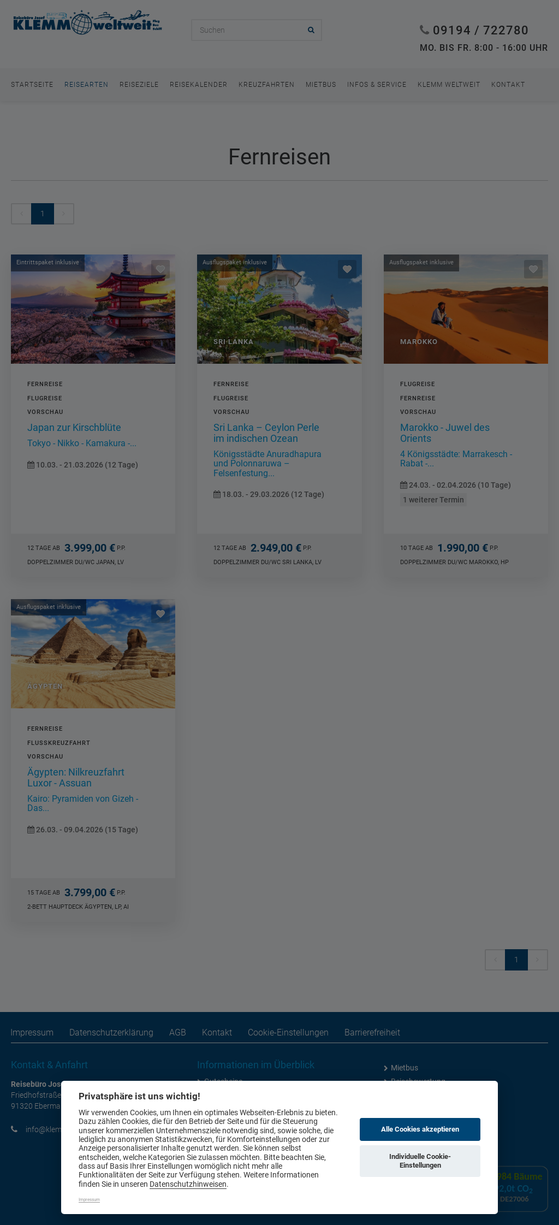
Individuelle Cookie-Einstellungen (420, 1160)
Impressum (89, 1199)
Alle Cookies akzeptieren (420, 1129)
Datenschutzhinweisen (188, 1184)
